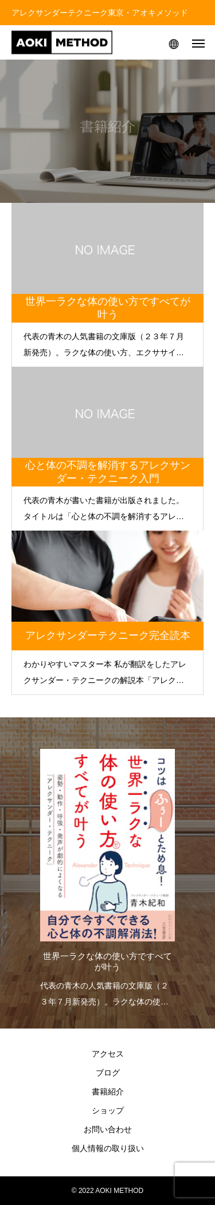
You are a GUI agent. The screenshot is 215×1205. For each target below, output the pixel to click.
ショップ (108, 1110)
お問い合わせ (108, 1129)
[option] (107, 875)
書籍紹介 (108, 1091)
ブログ (108, 1072)
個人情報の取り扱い (108, 1148)
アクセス (108, 1053)
